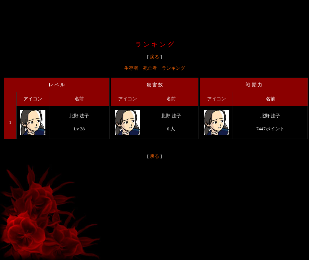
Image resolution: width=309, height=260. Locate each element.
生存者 (131, 68)
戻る (154, 57)
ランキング (173, 68)
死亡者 (150, 68)
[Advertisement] (154, 19)
